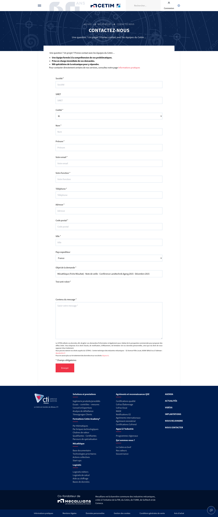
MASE (118, 411)
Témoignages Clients (82, 414)
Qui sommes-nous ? (125, 440)
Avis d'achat (179, 513)
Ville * (58, 236)
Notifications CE (123, 414)
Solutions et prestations (84, 394)
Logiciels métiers (80, 471)
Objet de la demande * (66, 267)
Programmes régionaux (127, 435)
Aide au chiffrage (80, 478)
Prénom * (60, 141)
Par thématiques (80, 425)
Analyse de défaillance (83, 411)
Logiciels (77, 464)
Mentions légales (69, 513)
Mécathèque (104, 24)
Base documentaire (82, 450)
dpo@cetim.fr (60, 353)
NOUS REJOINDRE (174, 420)
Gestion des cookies (122, 513)
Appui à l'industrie (124, 428)
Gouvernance (122, 453)
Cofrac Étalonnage (124, 404)
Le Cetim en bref (123, 447)
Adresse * (60, 204)
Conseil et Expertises (82, 407)
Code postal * (62, 220)
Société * (60, 78)
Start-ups (77, 460)
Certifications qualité (125, 401)
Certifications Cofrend (126, 424)
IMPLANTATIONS (173, 414)
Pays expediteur (63, 252)
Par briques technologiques (85, 429)
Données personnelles (95, 513)
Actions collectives (81, 457)
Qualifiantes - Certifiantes (84, 435)
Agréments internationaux (128, 417)
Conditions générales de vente (152, 513)
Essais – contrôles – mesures (86, 404)
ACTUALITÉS (171, 400)
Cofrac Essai (121, 407)
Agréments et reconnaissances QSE (132, 394)
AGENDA (169, 394)
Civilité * (59, 110)
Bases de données (81, 481)
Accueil (88, 24)
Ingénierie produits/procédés (86, 401)
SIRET (58, 94)
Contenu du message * (66, 299)
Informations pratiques (129, 67)
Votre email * (62, 157)
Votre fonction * (63, 173)
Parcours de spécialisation (85, 439)
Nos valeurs (121, 450)
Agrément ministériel (126, 421)
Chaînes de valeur (81, 432)
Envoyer (65, 368)
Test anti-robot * (63, 281)
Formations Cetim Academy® (86, 418)
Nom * (58, 125)
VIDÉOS (168, 407)
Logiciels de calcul (81, 475)
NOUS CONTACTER (174, 427)
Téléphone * (61, 188)
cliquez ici (105, 355)
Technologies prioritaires (84, 453)
